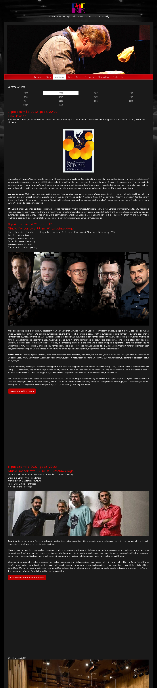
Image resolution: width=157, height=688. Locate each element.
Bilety (48, 77)
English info (118, 77)
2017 (61, 97)
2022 (61, 93)
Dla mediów (103, 77)
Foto (70, 77)
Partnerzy (89, 77)
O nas (78, 77)
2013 (61, 101)
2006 (61, 105)
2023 (26, 93)
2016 (96, 97)
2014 (25, 101)
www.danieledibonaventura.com (27, 577)
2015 (131, 97)
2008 (131, 101)
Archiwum (59, 77)
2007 (25, 105)
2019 (131, 93)
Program (38, 77)
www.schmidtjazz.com (22, 391)
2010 (96, 101)
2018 (25, 97)
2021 (96, 93)
